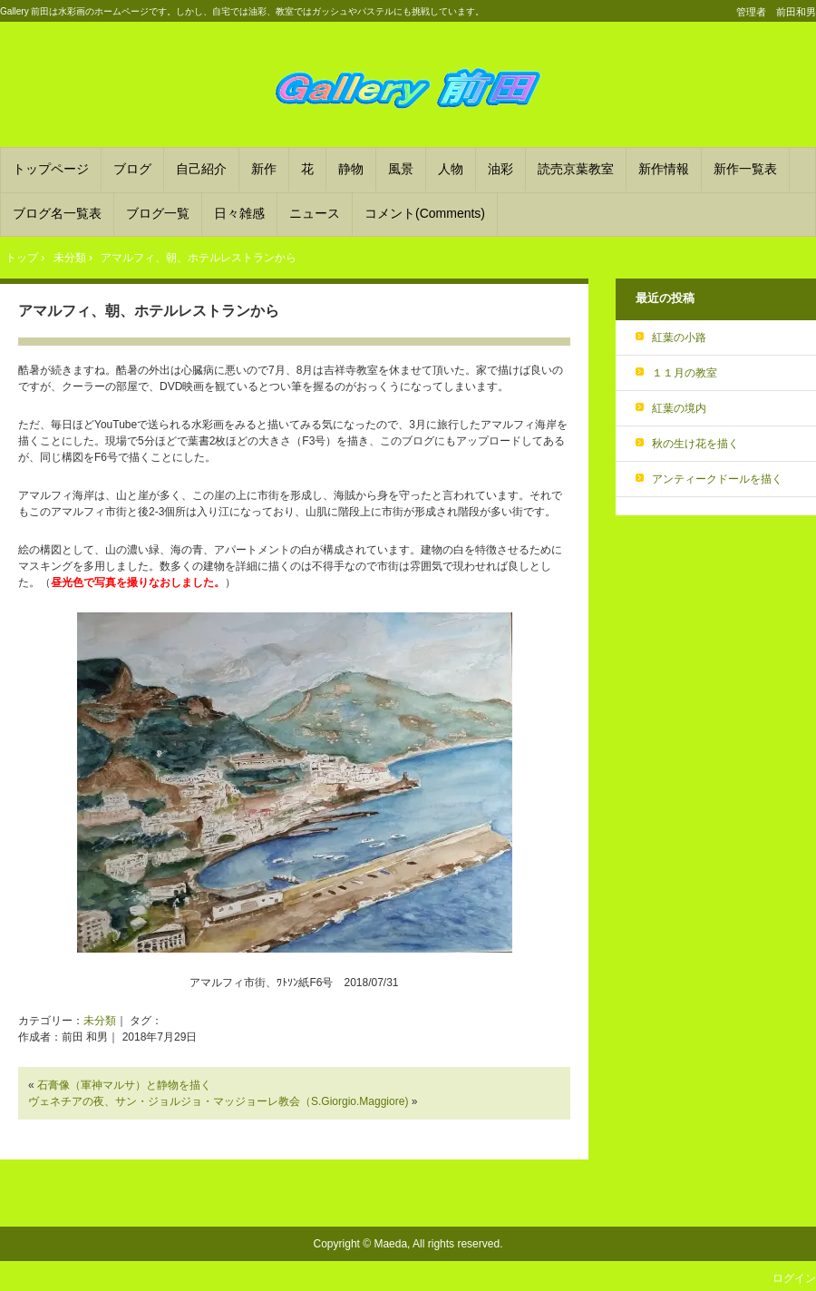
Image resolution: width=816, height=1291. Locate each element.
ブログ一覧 (157, 213)
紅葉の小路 (679, 337)
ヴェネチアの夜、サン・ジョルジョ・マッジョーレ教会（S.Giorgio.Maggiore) (218, 1101)
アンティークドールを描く (717, 479)
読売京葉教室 (576, 168)
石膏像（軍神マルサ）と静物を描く (124, 1085)
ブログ (132, 168)
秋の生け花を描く (695, 443)
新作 (264, 168)
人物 (450, 168)
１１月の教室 (684, 373)
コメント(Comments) (424, 213)
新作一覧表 (745, 168)
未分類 (99, 1020)
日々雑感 (239, 213)
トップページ (51, 168)
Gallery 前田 (408, 87)
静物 (351, 168)
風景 (400, 168)
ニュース (314, 213)
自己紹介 (201, 168)
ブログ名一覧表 (57, 213)
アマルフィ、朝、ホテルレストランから (148, 310)
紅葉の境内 (679, 408)
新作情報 (663, 168)
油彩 (500, 168)
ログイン (794, 1278)
